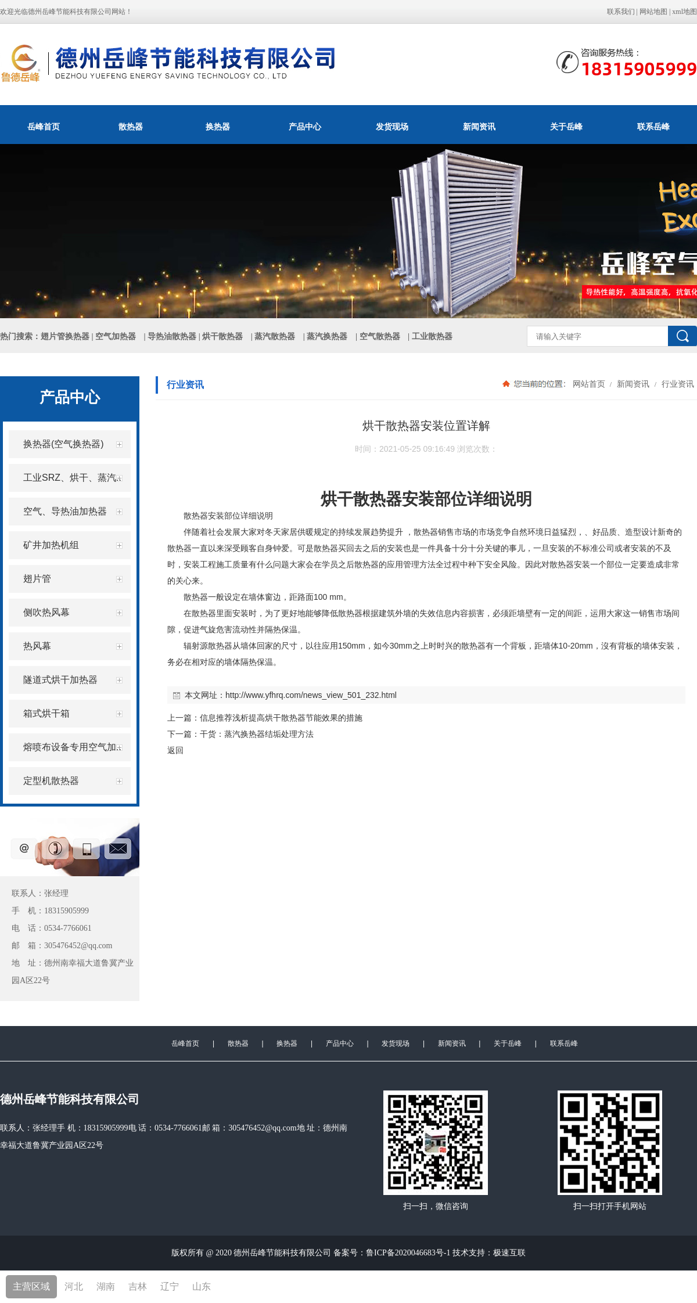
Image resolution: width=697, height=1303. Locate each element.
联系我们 (621, 12)
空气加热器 (115, 336)
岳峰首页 (43, 126)
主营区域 (31, 1286)
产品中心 (305, 126)
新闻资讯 (479, 126)
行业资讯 (676, 383)
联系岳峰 (653, 126)
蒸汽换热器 (327, 336)
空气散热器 (380, 336)
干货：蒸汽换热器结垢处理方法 (257, 734)
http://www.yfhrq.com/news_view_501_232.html (311, 695)
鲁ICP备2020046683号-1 (408, 1252)
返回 (175, 750)
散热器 (130, 126)
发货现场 (392, 126)
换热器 (218, 126)
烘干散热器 (222, 336)
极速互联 (509, 1252)
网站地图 (653, 12)
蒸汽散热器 (274, 336)
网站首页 (589, 383)
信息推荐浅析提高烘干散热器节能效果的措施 (281, 717)
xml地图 (684, 12)
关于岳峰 (566, 126)
